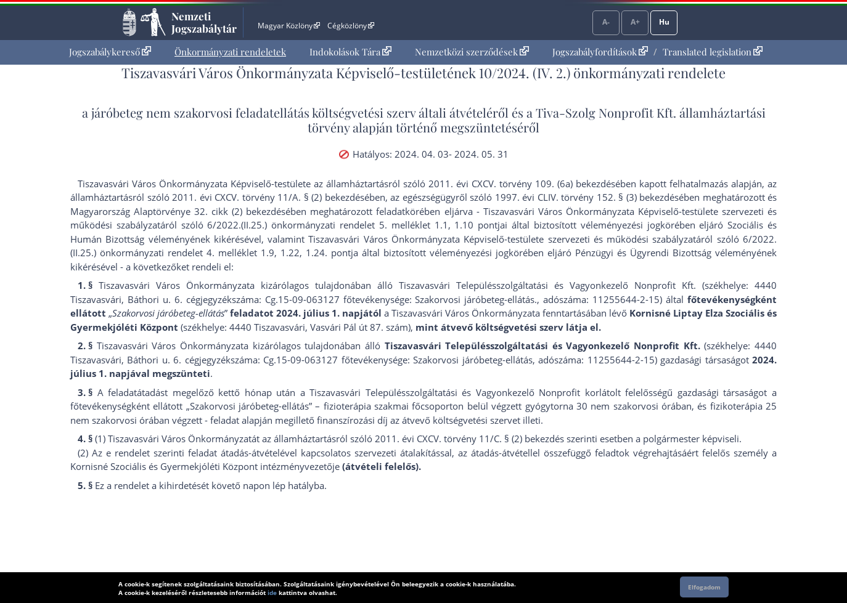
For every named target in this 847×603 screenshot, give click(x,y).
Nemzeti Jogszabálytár (204, 22)
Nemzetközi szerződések (472, 52)
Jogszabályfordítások (600, 52)
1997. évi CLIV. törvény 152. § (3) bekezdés (587, 197)
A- (606, 22)
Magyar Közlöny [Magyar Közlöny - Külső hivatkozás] (289, 25)
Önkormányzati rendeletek (230, 52)
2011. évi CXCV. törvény (480, 183)
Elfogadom (704, 587)
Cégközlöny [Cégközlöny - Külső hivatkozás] (350, 25)
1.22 (290, 252)
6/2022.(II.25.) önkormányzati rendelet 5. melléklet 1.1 (327, 225)
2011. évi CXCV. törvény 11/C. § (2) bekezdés (469, 438)
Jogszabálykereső (110, 52)
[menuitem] (110, 52)
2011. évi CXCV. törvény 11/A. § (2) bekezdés (268, 197)
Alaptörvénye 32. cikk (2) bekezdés (209, 211)
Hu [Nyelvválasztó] (664, 22)
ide (272, 592)
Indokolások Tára (350, 52)
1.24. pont (328, 252)
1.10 (463, 225)
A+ (635, 22)
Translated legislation (713, 52)
